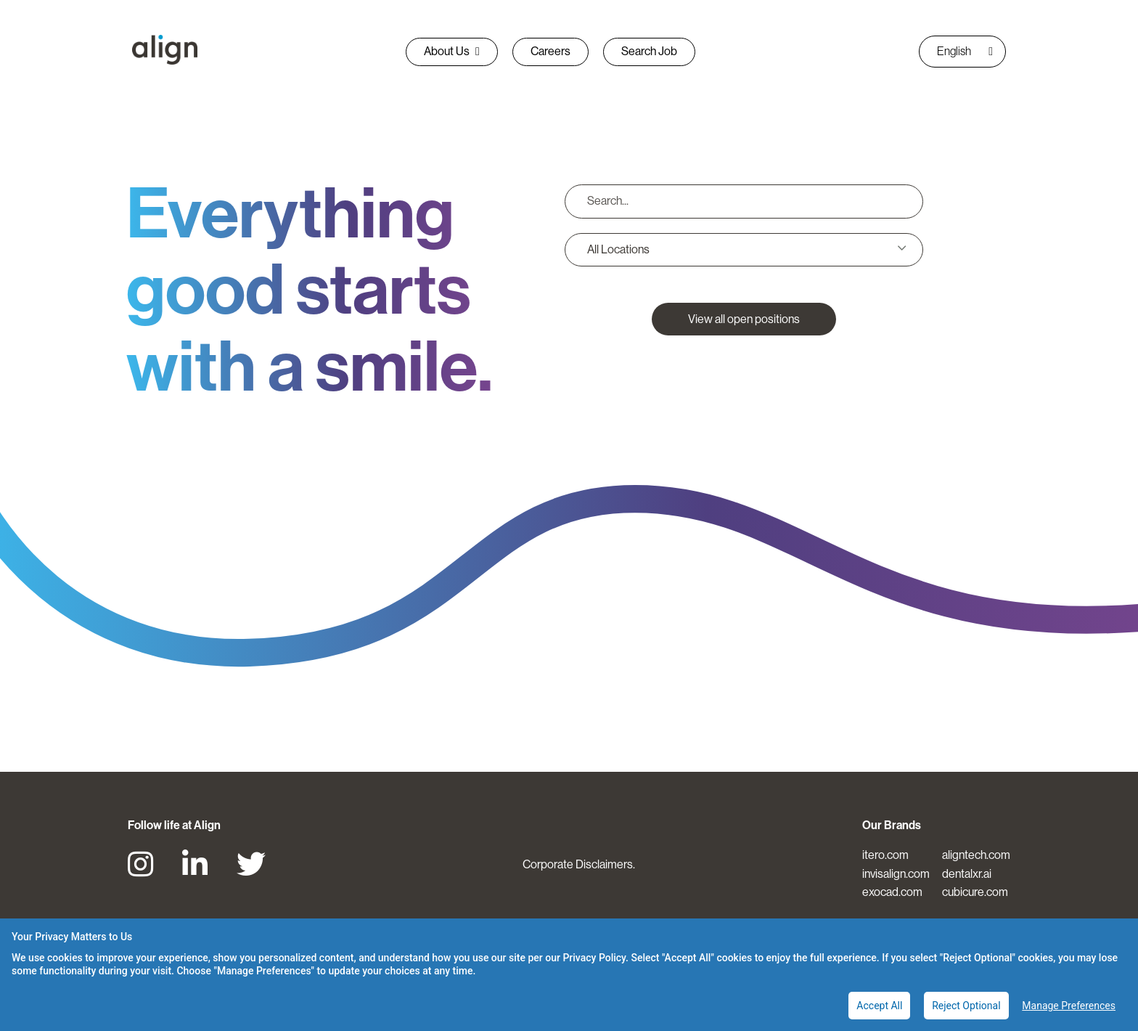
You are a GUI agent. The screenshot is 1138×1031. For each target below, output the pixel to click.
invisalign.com (896, 874)
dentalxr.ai (966, 874)
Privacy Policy (594, 957)
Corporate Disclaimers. (579, 864)
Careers (550, 51)
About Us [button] (452, 51)
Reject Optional (966, 1005)
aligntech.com (976, 855)
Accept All (879, 1005)
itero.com (885, 855)
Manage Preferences (1069, 1005)
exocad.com (892, 892)
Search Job (649, 51)
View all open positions (744, 319)
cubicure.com (975, 892)
